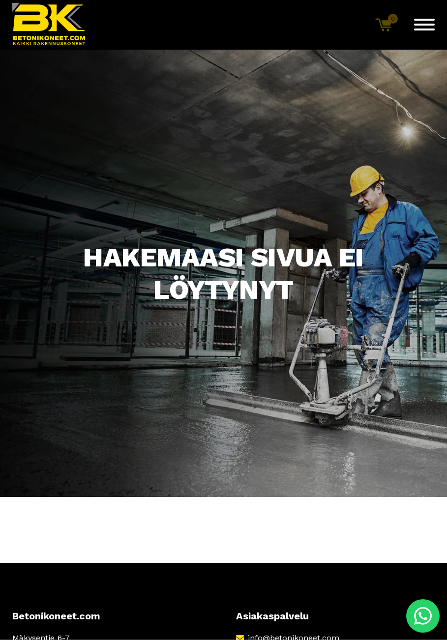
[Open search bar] (351, 24)
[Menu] (424, 24)
